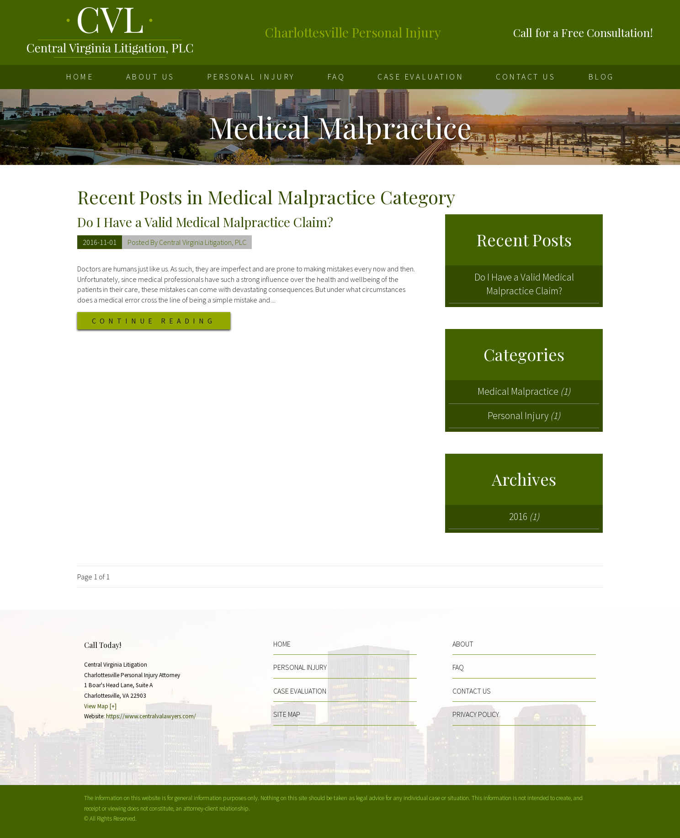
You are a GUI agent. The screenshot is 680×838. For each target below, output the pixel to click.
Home (79, 77)
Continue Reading (154, 320)
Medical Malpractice (524, 391)
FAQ (336, 77)
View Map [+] (100, 706)
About (462, 643)
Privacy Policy (475, 714)
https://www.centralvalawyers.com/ (151, 716)
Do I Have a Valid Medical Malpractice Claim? (205, 221)
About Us (150, 77)
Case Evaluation (420, 77)
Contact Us (525, 77)
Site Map (286, 714)
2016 (524, 516)
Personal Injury (251, 77)
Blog (601, 77)
